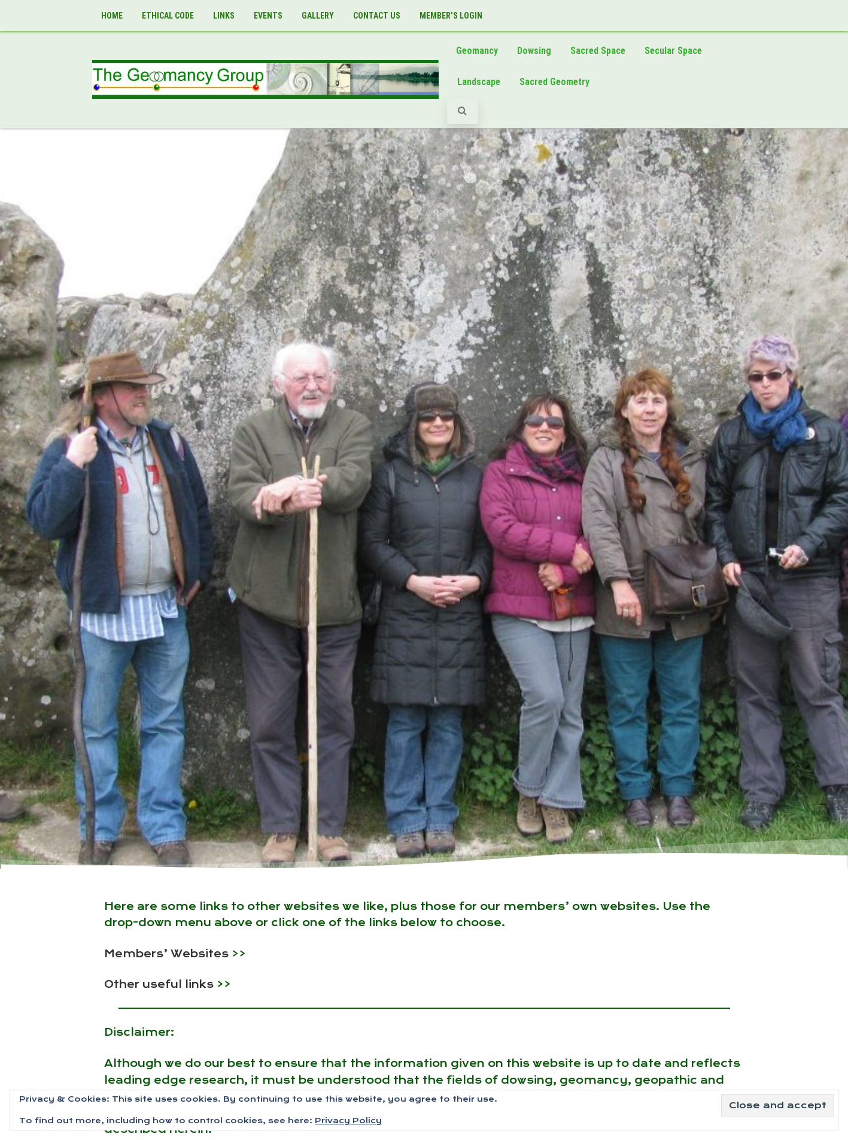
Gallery (318, 15)
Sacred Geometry (554, 81)
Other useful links (159, 984)
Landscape (478, 81)
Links (224, 15)
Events (268, 15)
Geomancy (477, 50)
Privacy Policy (348, 1120)
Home (112, 15)
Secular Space (673, 50)
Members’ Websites (166, 954)
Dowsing (534, 50)
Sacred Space (597, 50)
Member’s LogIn (451, 15)
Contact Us (376, 15)
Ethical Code (168, 15)
